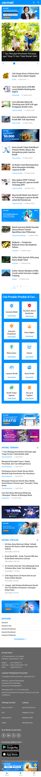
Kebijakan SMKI (27, 718)
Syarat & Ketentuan (28, 707)
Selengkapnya (20, 639)
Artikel (4, 723)
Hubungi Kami (6, 718)
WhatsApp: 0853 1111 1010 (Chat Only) (15, 690)
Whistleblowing (27, 723)
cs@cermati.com (16, 667)
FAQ (3, 712)
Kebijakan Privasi (28, 712)
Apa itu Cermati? (7, 707)
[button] (3, 63)
